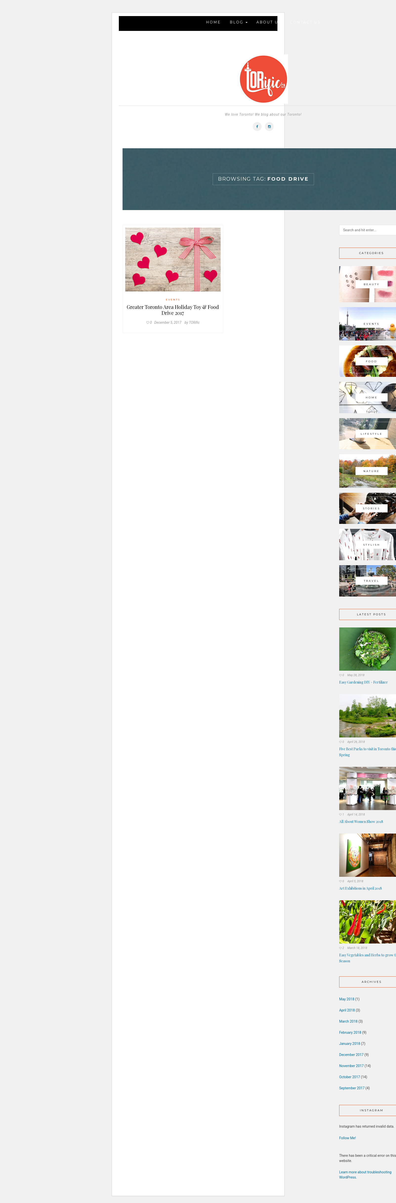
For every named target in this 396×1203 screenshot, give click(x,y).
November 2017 (351, 1066)
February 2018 (350, 1032)
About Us (268, 22)
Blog (239, 22)
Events (173, 299)
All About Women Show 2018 (361, 821)
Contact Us (305, 22)
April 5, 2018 (355, 881)
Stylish (371, 544)
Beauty (372, 284)
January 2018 (349, 1044)
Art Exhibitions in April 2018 (360, 888)
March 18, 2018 (357, 948)
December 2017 (351, 1055)
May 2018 (346, 999)
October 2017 (349, 1077)
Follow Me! (347, 1138)
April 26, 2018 (356, 742)
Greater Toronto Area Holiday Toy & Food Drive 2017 (173, 309)
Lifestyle (372, 433)
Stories (371, 508)
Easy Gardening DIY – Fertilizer (363, 682)
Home (213, 22)
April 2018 (347, 1010)
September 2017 (352, 1088)
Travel (371, 580)
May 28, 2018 (355, 675)
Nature (371, 471)
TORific (194, 322)
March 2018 (348, 1021)
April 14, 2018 (356, 814)
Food (371, 361)
